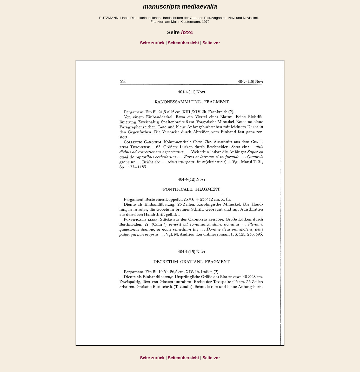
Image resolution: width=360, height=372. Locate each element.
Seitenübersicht (183, 43)
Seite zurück (152, 43)
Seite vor (211, 43)
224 (187, 32)
